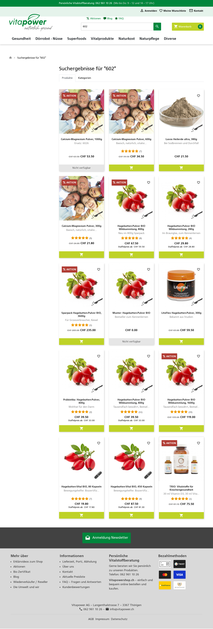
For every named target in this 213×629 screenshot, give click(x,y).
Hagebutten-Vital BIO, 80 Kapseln (81, 486)
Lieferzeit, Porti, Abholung (79, 562)
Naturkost (126, 41)
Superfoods (76, 41)
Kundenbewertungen (76, 587)
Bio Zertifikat (21, 572)
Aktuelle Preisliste (73, 577)
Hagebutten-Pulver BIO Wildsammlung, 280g (181, 227)
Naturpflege (149, 41)
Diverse (170, 41)
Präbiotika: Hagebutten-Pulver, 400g (81, 401)
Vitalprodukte (102, 41)
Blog (109, 18)
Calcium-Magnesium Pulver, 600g (131, 139)
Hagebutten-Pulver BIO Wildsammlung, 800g (131, 227)
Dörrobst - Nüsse (49, 41)
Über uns (68, 567)
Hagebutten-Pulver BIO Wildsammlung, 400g (131, 401)
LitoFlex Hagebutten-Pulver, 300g (181, 312)
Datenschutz (119, 619)
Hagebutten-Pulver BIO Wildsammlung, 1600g (181, 401)
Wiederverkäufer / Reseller (30, 582)
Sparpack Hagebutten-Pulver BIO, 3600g (81, 314)
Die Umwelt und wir (26, 587)
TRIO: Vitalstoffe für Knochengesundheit (181, 488)
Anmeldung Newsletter (106, 538)
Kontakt (196, 10)
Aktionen (95, 18)
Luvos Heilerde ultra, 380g (181, 139)
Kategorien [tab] (84, 77)
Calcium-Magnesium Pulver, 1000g (81, 139)
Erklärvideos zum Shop (28, 562)
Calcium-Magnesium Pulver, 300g (81, 225)
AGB (91, 619)
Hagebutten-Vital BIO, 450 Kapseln (131, 486)
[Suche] (123, 27)
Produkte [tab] (67, 77)
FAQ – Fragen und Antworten (81, 582)
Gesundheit (21, 41)
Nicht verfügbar (81, 167)
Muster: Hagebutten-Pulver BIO (131, 312)
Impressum (102, 619)
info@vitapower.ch (120, 609)
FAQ (121, 18)
